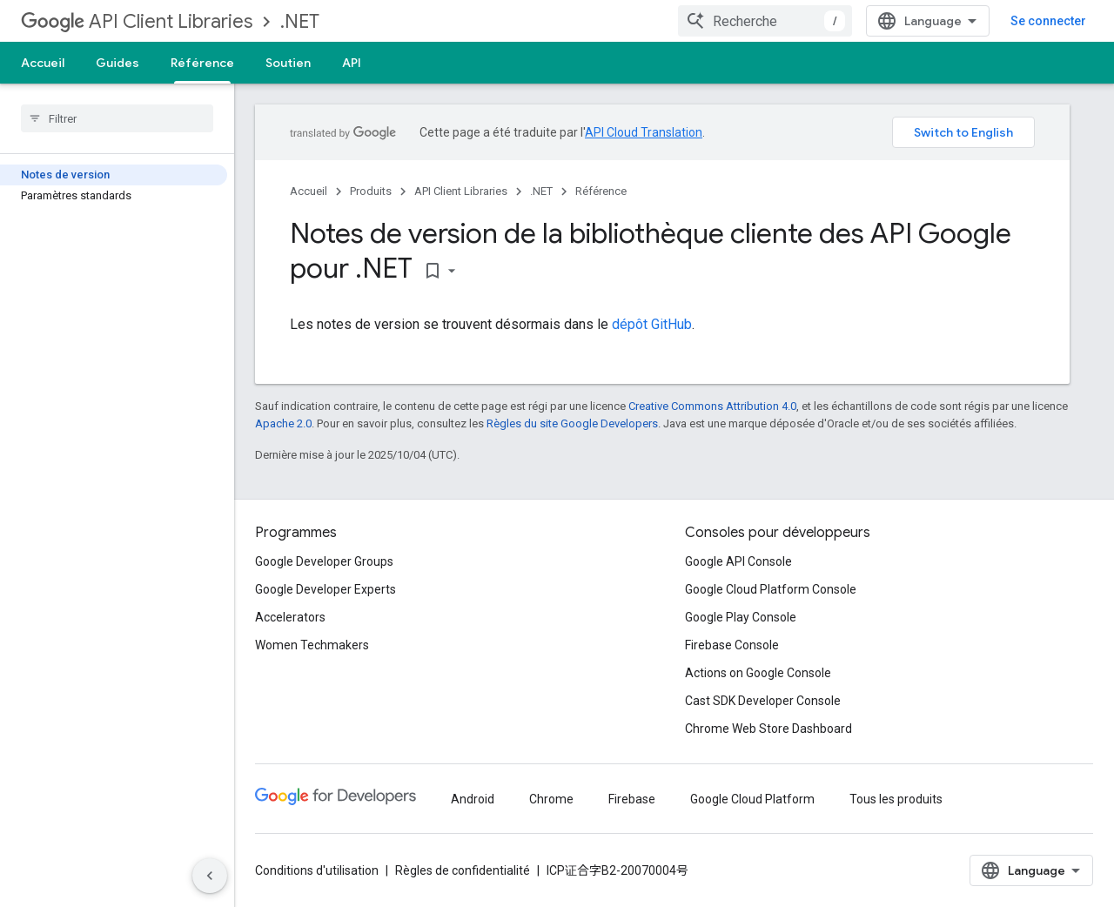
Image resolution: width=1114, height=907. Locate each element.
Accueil (42, 63)
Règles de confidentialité (462, 870)
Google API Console (738, 561)
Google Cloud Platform (752, 799)
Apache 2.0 (283, 423)
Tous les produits (896, 799)
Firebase (631, 799)
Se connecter (1048, 21)
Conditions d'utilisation (317, 870)
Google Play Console (740, 617)
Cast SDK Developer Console (763, 701)
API (351, 63)
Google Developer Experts (325, 589)
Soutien (288, 63)
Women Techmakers (312, 645)
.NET (299, 21)
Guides (117, 63)
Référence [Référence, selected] (202, 63)
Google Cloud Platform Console (770, 589)
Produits (371, 191)
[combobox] (765, 21)
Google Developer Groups (324, 561)
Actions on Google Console (758, 673)
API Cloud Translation (643, 132)
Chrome (551, 799)
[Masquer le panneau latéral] (209, 875)
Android (472, 799)
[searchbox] (117, 118)
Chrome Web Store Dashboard (768, 729)
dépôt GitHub (652, 324)
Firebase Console (732, 645)
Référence (601, 191)
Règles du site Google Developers (572, 423)
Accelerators (290, 617)
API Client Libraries (136, 21)
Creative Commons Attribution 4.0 (712, 406)
